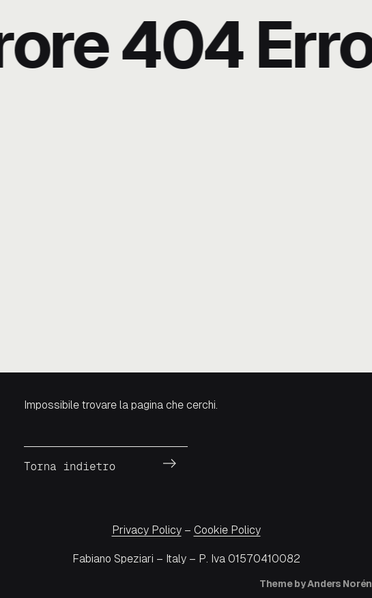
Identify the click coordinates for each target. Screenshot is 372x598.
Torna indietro (69, 466)
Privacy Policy (147, 530)
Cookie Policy (227, 530)
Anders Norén (339, 583)
